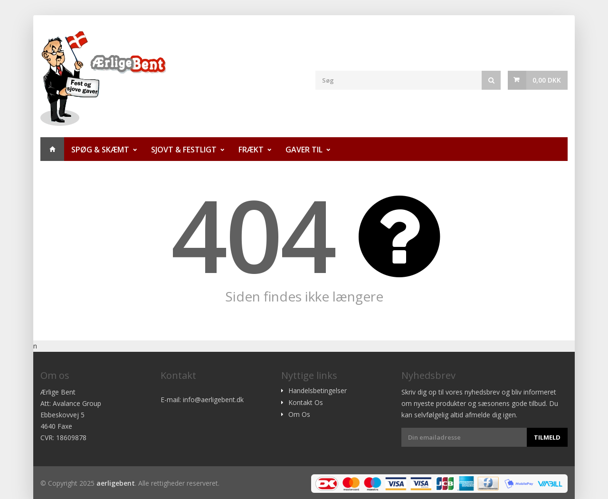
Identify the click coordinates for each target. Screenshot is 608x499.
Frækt (251, 149)
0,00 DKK (546, 80)
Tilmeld (547, 437)
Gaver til (304, 149)
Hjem (52, 149)
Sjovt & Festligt (184, 149)
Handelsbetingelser (317, 390)
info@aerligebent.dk (213, 399)
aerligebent (115, 483)
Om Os (299, 414)
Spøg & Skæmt (100, 149)
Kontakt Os (305, 402)
